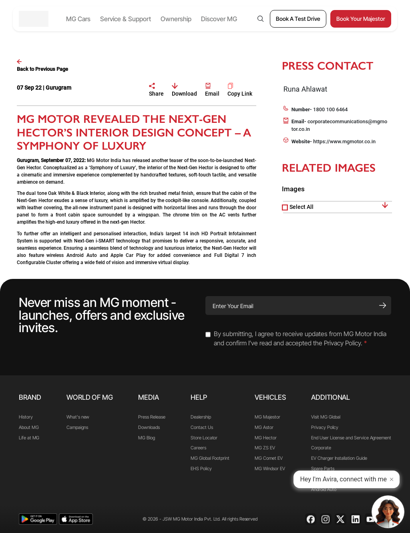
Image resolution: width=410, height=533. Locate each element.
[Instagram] (326, 519)
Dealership (201, 417)
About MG (29, 427)
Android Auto (323, 489)
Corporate (321, 448)
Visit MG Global (325, 417)
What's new (77, 417)
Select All (301, 207)
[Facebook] (311, 519)
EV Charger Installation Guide (339, 458)
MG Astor (264, 427)
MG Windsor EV (270, 468)
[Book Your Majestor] (360, 19)
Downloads (148, 427)
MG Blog (146, 438)
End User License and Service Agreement (351, 438)
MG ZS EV (265, 448)
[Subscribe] (382, 305)
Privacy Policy (324, 427)
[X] (340, 519)
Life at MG (29, 438)
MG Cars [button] (78, 19)
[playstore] (38, 519)
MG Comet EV (268, 458)
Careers (198, 448)
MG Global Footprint (210, 458)
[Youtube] (370, 519)
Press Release (151, 417)
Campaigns (77, 427)
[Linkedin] (356, 519)
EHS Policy (201, 468)
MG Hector (265, 438)
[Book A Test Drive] (298, 19)
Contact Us (202, 427)
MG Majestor (267, 417)
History (26, 417)
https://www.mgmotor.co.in (344, 141)
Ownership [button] (176, 19)
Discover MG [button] (219, 19)
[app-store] (76, 519)
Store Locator (204, 438)
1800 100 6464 (330, 109)
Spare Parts (322, 468)
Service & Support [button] (125, 19)
